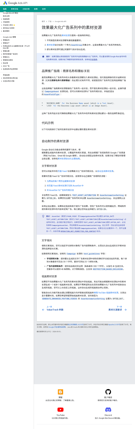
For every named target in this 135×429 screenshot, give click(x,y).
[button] (16, 19)
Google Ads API (60, 21)
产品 (49, 21)
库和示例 (26, 9)
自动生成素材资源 (105, 171)
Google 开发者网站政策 (57, 327)
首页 (43, 21)
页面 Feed (62, 171)
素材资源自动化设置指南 (69, 159)
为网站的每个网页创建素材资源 (61, 181)
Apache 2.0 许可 (114, 325)
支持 (44, 9)
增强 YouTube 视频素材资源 (106, 293)
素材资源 (66, 35)
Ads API (17, 3)
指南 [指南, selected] (5, 9)
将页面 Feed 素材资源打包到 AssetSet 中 (65, 185)
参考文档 (14, 9)
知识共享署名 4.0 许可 (76, 325)
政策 (36, 9)
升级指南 (93, 59)
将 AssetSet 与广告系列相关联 (60, 190)
